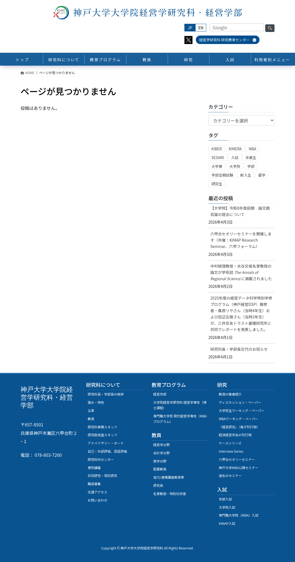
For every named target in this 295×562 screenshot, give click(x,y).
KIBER (216, 148)
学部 (251, 166)
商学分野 (159, 461)
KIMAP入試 (227, 523)
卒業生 (250, 157)
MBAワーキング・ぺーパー (238, 418)
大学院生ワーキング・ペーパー (242, 410)
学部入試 (225, 499)
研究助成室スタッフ (102, 434)
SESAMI (217, 157)
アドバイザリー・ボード (106, 443)
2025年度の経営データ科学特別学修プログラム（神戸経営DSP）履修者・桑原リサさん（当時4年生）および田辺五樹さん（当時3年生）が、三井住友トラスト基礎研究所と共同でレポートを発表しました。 (241, 313)
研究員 (158, 485)
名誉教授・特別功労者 (169, 493)
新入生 (245, 175)
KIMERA (235, 148)
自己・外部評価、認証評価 (107, 451)
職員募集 (94, 483)
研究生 (216, 183)
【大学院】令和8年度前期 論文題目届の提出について (240, 211)
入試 (234, 157)
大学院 (234, 166)
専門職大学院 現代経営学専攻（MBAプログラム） (180, 419)
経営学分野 (161, 444)
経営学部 (159, 394)
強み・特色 (96, 402)
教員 (91, 418)
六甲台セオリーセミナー (237, 459)
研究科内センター (101, 459)
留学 (262, 175)
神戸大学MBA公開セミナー (238, 467)
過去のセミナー (230, 475)
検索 (270, 28)
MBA (252, 148)
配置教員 (159, 469)
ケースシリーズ (230, 443)
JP (190, 27)
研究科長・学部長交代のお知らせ (239, 349)
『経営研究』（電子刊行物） (239, 427)
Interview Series (231, 451)
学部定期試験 (222, 175)
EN (200, 27)
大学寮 (216, 166)
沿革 (91, 410)
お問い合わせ (97, 500)
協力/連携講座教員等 (168, 477)
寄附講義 (94, 467)
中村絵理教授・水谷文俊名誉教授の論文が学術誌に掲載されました (241, 272)
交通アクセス (97, 492)
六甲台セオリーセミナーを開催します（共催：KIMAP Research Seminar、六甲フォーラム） (241, 240)
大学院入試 (227, 507)
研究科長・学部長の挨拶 (106, 394)
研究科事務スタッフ (102, 427)
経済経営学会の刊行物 (235, 434)
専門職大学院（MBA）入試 (238, 515)
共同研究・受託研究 (102, 475)
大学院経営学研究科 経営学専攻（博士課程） (179, 405)
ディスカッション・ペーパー (240, 402)
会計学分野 (161, 452)
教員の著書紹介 (230, 394)
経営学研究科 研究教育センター (227, 39)
